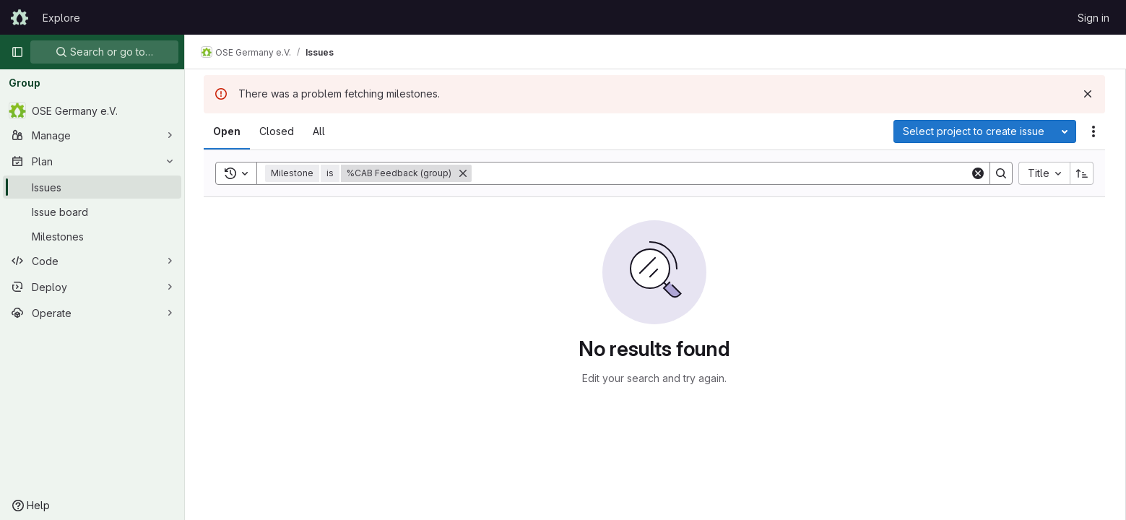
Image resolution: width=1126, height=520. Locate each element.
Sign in (1093, 18)
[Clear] (979, 173)
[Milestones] (92, 236)
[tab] (228, 131)
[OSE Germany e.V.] (92, 110)
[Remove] (464, 173)
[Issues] (92, 187)
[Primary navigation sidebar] (17, 52)
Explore (61, 18)
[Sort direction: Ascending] (1083, 173)
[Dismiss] (1089, 94)
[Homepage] (19, 17)
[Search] (722, 173)
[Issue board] (92, 211)
